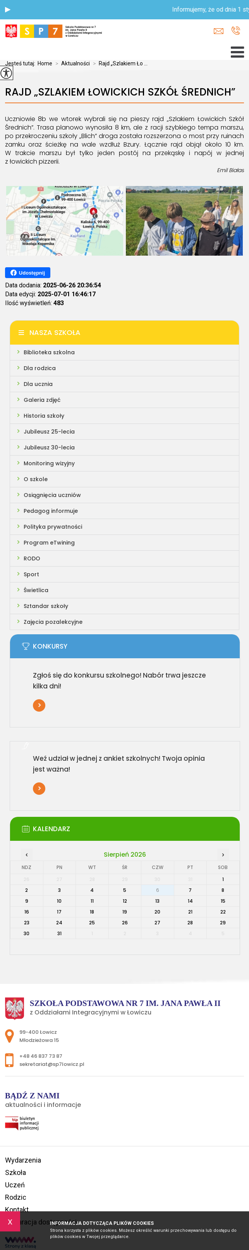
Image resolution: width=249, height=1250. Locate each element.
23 (26, 922)
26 (125, 922)
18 (92, 911)
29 (223, 922)
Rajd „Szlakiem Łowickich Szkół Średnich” (120, 92)
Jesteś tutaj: (21, 63)
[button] (7, 9)
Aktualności (71, 63)
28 (190, 922)
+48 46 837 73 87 (235, 30)
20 (157, 911)
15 (223, 901)
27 (157, 922)
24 (59, 922)
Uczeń (15, 1185)
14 (190, 901)
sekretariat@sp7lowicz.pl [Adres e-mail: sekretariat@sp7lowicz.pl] (51, 1064)
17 (59, 911)
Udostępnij (27, 273)
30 (26, 933)
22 (223, 911)
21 (190, 911)
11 (92, 901)
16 (26, 911)
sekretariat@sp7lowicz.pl (218, 31)
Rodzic (15, 1197)
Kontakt (17, 1210)
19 (124, 911)
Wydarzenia (23, 1160)
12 (125, 901)
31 (59, 933)
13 (157, 901)
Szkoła (15, 1172)
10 (59, 901)
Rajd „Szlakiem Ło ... (119, 63)
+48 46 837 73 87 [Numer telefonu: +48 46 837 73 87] (40, 1056)
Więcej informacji (39, 705)
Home (45, 63)
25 (92, 922)
